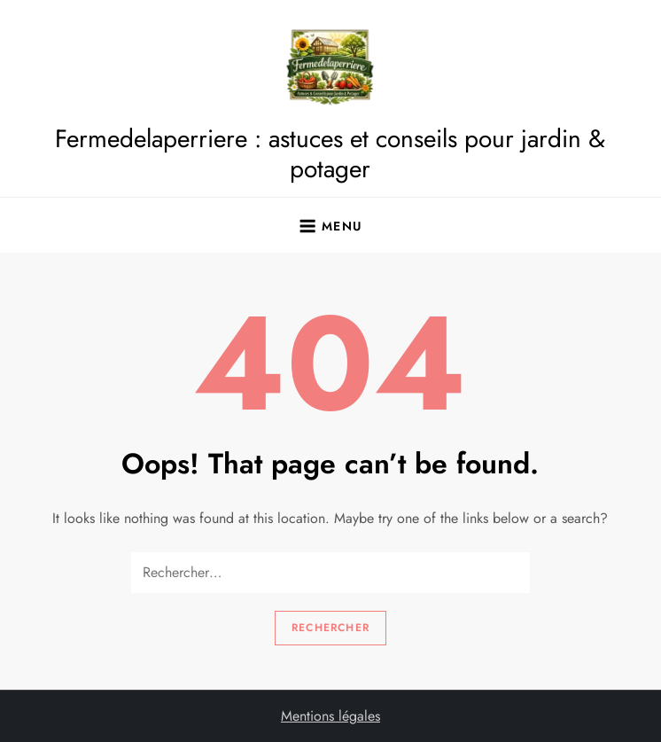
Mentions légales (330, 716)
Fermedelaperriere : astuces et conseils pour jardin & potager (330, 154)
